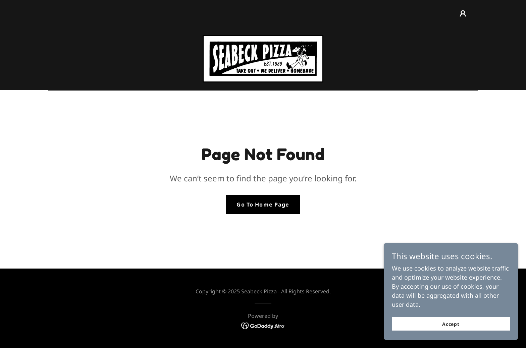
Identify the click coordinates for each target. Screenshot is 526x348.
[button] (463, 13)
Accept (451, 329)
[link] (263, 58)
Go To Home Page (262, 204)
